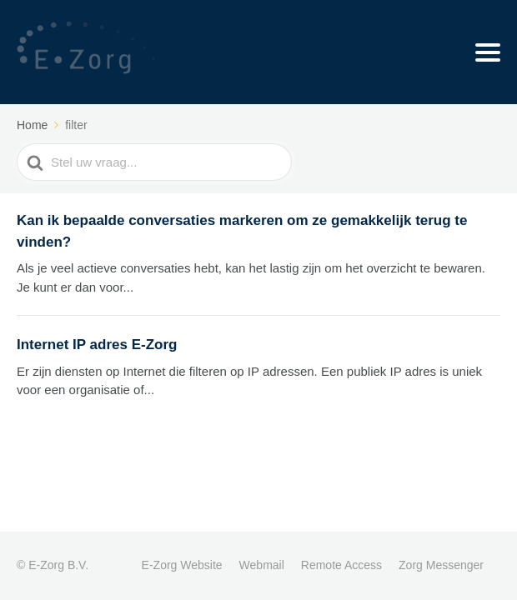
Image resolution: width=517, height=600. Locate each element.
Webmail (261, 565)
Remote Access (341, 565)
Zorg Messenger (441, 565)
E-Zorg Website (182, 565)
